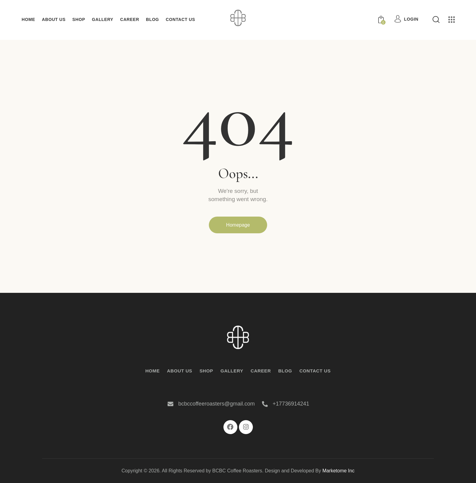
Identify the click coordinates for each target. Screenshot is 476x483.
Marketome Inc (338, 470)
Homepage (238, 225)
